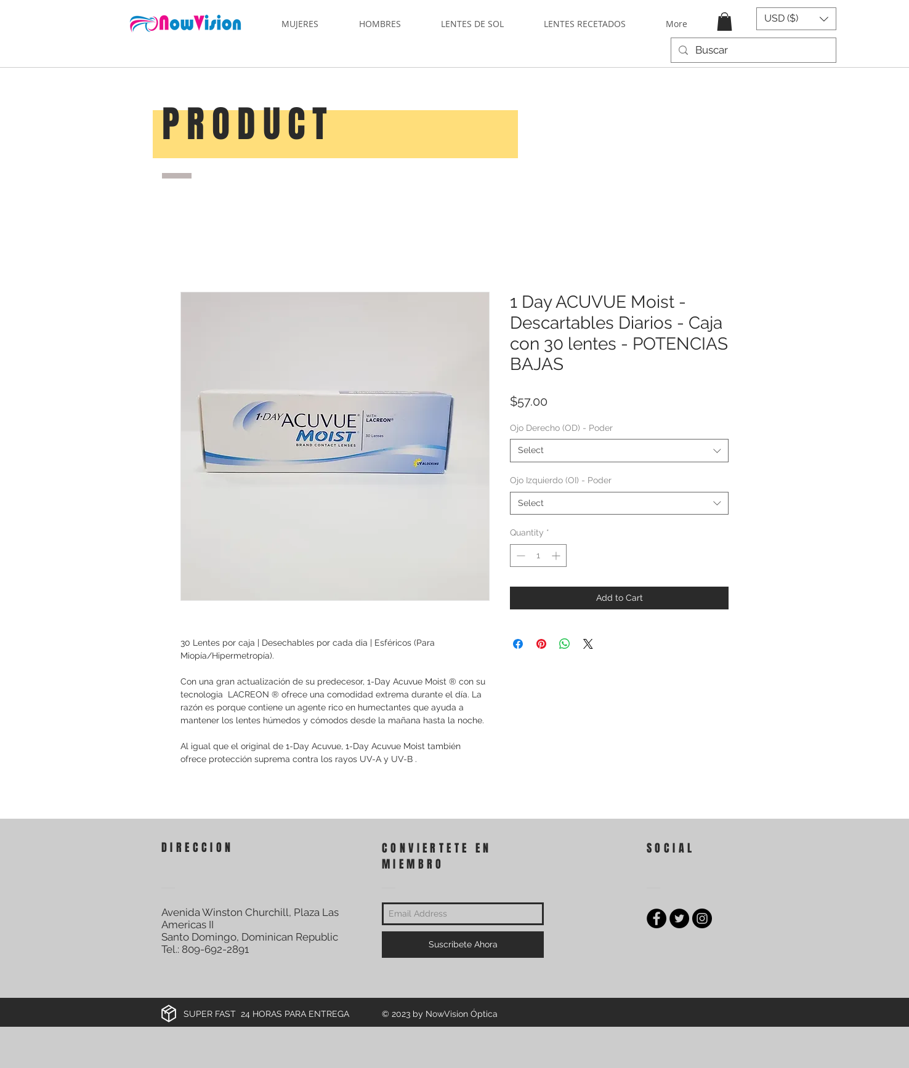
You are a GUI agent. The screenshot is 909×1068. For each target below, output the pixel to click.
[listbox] (796, 18)
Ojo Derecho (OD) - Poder (561, 428)
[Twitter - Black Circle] (679, 918)
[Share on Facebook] (518, 643)
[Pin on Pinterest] (541, 643)
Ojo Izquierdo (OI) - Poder (561, 480)
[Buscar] (752, 50)
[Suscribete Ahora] (463, 944)
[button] (724, 21)
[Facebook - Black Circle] (656, 918)
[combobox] (619, 450)
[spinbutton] (538, 555)
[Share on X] (588, 643)
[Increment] (557, 555)
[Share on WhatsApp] (564, 643)
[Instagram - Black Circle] (702, 918)
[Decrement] (519, 555)
